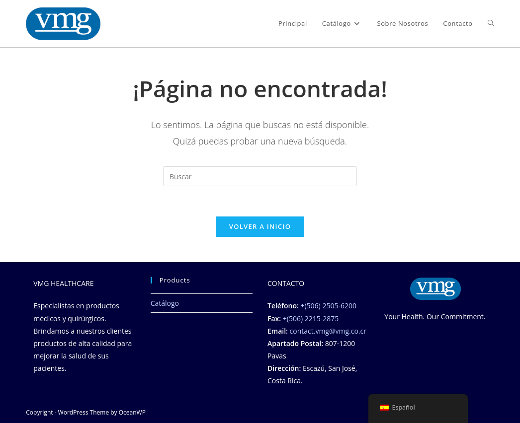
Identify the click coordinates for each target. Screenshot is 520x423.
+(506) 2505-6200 (328, 305)
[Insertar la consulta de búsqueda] (260, 176)
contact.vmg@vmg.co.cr (328, 331)
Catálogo (165, 303)
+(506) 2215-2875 (311, 318)
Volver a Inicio (260, 226)
